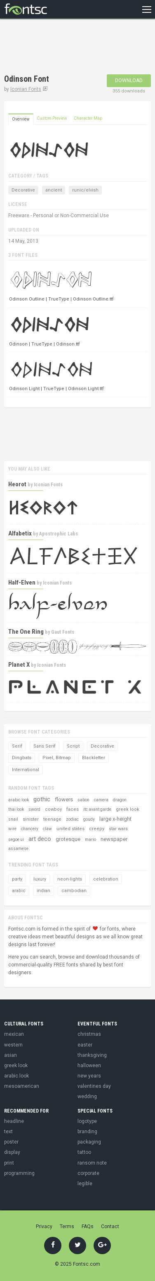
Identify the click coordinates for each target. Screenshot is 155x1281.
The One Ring (26, 631)
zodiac (72, 819)
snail (13, 819)
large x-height (115, 819)
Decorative (23, 190)
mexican (14, 1034)
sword (34, 809)
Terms (67, 1226)
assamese (18, 848)
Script (73, 746)
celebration (105, 879)
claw (47, 828)
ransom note (92, 1163)
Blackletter (93, 757)
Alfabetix (20, 533)
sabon (83, 800)
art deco (39, 839)
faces (72, 809)
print (9, 1163)
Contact (110, 1226)
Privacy (44, 1226)
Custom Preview (52, 118)
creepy (96, 828)
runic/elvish (85, 190)
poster (11, 1142)
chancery (29, 828)
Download (129, 80)
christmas (89, 1034)
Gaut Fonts (62, 632)
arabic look (18, 800)
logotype (87, 1121)
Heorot (17, 484)
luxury (39, 879)
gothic (41, 799)
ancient (53, 190)
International (25, 769)
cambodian (74, 890)
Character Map (88, 118)
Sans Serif (44, 746)
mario (90, 839)
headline (14, 1121)
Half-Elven (21, 582)
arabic (19, 890)
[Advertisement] (70, 47)
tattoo (84, 1152)
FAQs (88, 1226)
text (8, 1131)
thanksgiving (92, 1055)
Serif (17, 746)
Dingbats (21, 757)
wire (12, 828)
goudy (89, 819)
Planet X (19, 664)
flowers (64, 799)
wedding (87, 1096)
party (17, 879)
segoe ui (16, 839)
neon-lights (69, 879)
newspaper (114, 839)
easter (85, 1045)
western (13, 1045)
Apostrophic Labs (58, 534)
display (12, 1152)
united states (70, 828)
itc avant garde (97, 809)
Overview (21, 119)
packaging (89, 1142)
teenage (52, 819)
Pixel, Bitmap (56, 757)
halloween (89, 1065)
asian (10, 1055)
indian (43, 890)
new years (89, 1076)
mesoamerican (21, 1086)
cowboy (53, 809)
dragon (120, 800)
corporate (88, 1173)
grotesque (68, 839)
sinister (31, 819)
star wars (118, 828)
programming (19, 1173)
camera (101, 800)
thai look (16, 809)
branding (87, 1131)
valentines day (94, 1086)
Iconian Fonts (25, 89)
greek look (127, 809)
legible (85, 1183)
